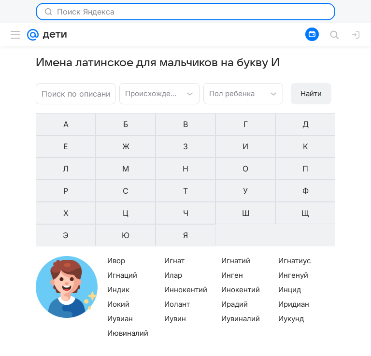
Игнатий (235, 193)
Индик (118, 222)
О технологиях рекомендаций (292, 349)
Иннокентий (185, 222)
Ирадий (234, 236)
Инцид (289, 222)
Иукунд (291, 251)
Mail (15, 349)
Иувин (175, 251)
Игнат (174, 193)
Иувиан (120, 251)
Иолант (177, 236)
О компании (46, 349)
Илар (173, 207)
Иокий (118, 236)
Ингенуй (293, 207)
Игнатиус (294, 193)
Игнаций (122, 207)
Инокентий (240, 222)
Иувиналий (240, 251)
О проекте (192, 349)
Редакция (228, 349)
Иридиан (293, 236)
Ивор (116, 193)
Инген (232, 207)
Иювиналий (127, 265)
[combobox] (149, 92)
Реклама (83, 349)
